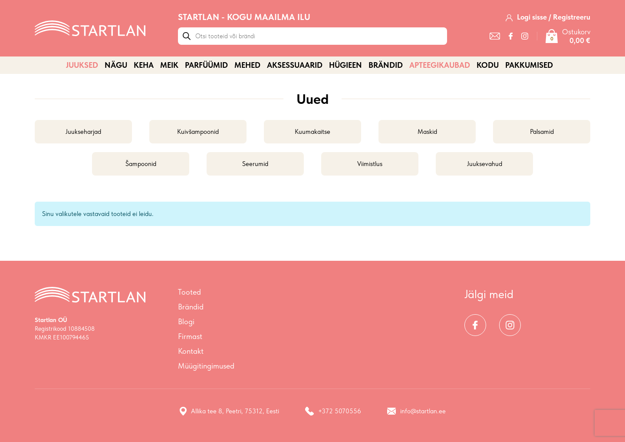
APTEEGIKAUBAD (439, 65)
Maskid (427, 132)
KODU (488, 65)
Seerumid (255, 164)
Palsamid (542, 132)
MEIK (169, 65)
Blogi (186, 321)
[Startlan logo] (90, 27)
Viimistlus (369, 164)
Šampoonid (140, 164)
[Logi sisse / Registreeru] (548, 17)
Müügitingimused (206, 365)
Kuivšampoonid (198, 132)
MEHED (247, 65)
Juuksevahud (484, 164)
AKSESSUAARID (294, 65)
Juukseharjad (83, 132)
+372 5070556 (333, 411)
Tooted (189, 291)
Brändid (385, 65)
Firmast (190, 336)
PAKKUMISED (529, 65)
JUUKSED (82, 65)
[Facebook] (511, 36)
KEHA (144, 65)
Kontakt (191, 351)
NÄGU (116, 65)
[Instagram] (524, 36)
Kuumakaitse (312, 132)
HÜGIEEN (345, 65)
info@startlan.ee (416, 411)
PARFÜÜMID (206, 65)
